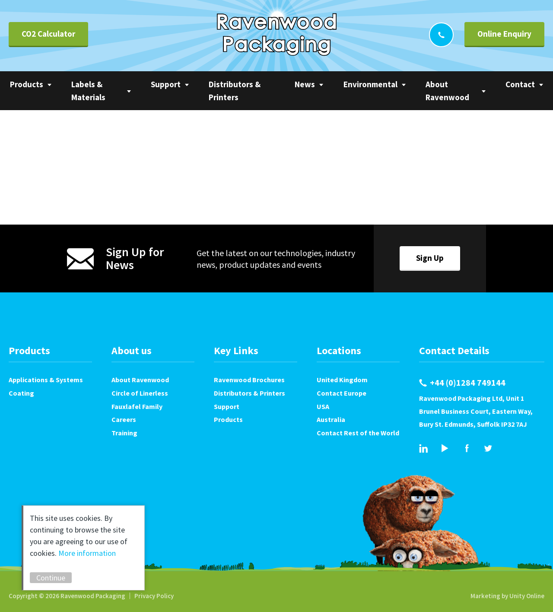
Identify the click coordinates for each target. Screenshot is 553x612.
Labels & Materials (88, 90)
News (305, 84)
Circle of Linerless (139, 393)
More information (87, 553)
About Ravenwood (447, 90)
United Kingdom (342, 379)
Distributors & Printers (235, 90)
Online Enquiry (504, 34)
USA (323, 406)
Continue (50, 578)
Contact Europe (341, 393)
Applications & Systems (46, 379)
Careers (123, 419)
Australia (331, 419)
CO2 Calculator (48, 34)
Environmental (370, 84)
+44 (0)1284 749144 (441, 34)
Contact (520, 84)
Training (124, 432)
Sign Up (430, 258)
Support (166, 84)
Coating (21, 393)
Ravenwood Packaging (276, 34)
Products (26, 84)
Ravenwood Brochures (249, 379)
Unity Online (526, 596)
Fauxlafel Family (136, 406)
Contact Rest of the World (358, 432)
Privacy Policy (154, 596)
